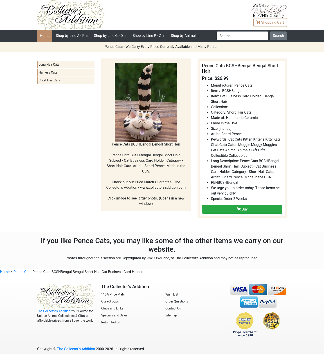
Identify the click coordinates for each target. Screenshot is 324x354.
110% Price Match (113, 294)
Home (45, 36)
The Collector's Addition (53, 311)
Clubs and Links (112, 308)
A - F (70, 36)
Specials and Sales (114, 315)
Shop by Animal (183, 36)
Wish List (171, 294)
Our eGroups (110, 301)
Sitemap (171, 315)
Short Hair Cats (49, 80)
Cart (270, 22)
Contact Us (173, 308)
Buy (242, 209)
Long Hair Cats (49, 64)
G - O (108, 36)
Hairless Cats (48, 72)
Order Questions (176, 301)
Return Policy (110, 322)
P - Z (147, 36)
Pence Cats (154, 258)
